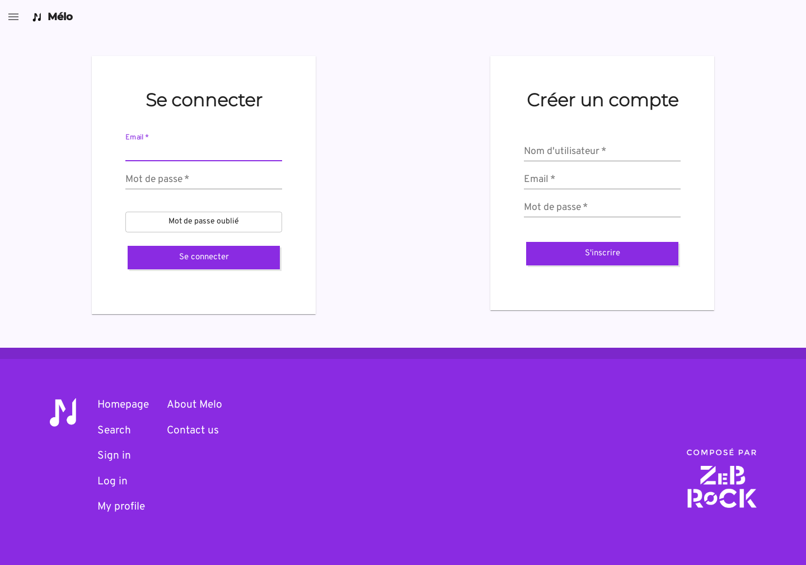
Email (137, 138)
